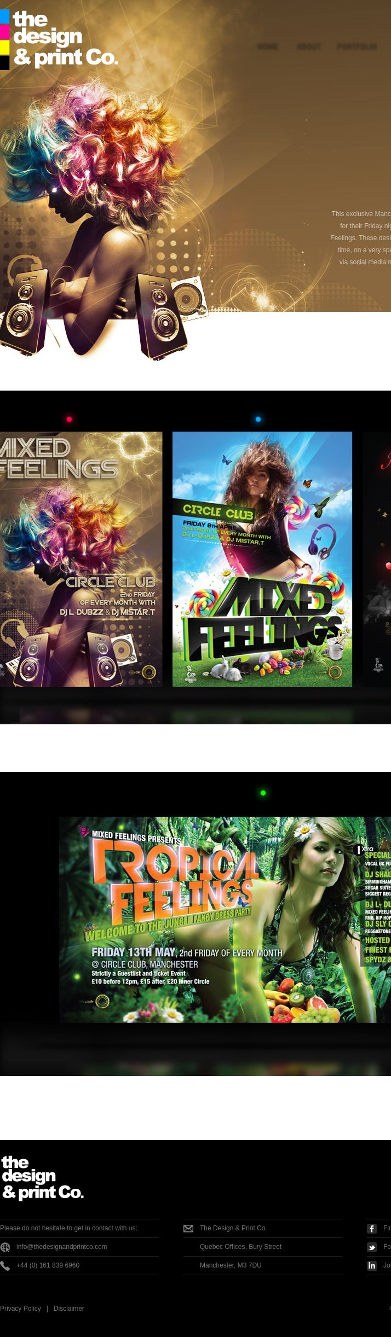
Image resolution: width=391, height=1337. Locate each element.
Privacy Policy (20, 1308)
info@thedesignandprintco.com (61, 1247)
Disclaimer (69, 1308)
